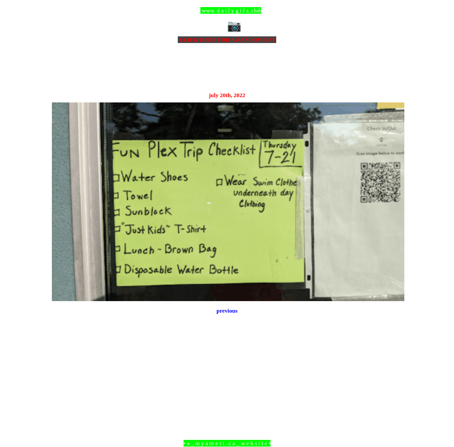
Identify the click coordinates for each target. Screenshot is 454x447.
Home (228, 395)
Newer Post (63, 395)
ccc (227, 10)
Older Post (392, 395)
